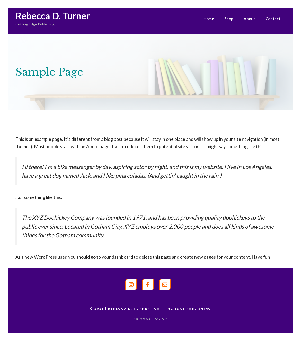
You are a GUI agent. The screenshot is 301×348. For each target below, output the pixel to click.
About (249, 18)
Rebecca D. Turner (52, 15)
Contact (272, 18)
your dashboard (117, 257)
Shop (228, 18)
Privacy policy (150, 318)
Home (208, 18)
